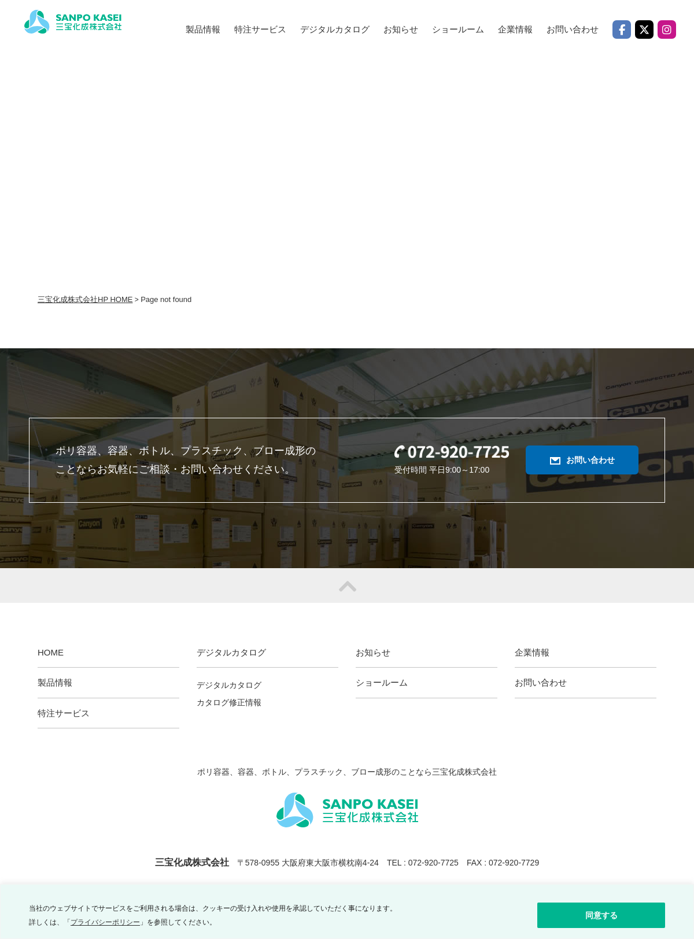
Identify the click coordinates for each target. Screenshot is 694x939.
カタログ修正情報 (229, 702)
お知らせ (400, 29)
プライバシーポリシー (105, 922)
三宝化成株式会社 (88, 31)
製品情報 (203, 29)
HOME (51, 652)
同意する (601, 915)
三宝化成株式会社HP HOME (85, 299)
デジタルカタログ (229, 685)
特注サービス (260, 29)
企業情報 (515, 29)
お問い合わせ (573, 29)
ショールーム (458, 29)
